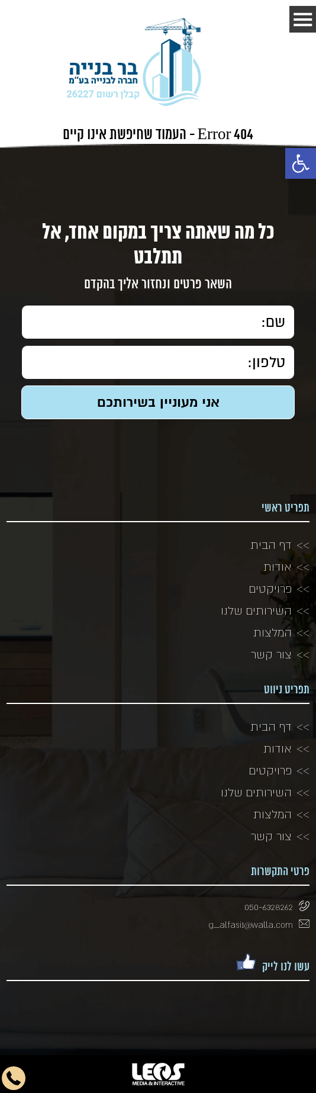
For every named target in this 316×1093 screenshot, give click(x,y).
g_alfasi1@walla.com (250, 924)
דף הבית (271, 544)
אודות (277, 566)
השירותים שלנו (256, 610)
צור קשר (271, 654)
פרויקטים (270, 588)
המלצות (272, 632)
